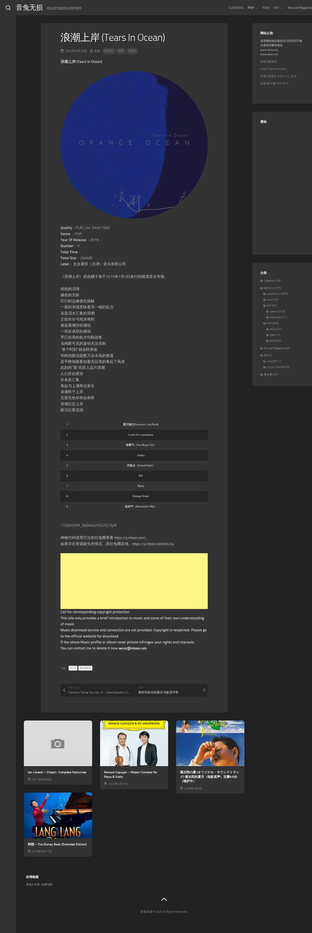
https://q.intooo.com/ (131, 538)
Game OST (275, 312)
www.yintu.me (269, 51)
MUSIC (109, 52)
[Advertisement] (134, 582)
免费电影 (47, 885)
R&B (272, 336)
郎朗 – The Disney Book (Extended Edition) (57, 845)
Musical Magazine (292, 8)
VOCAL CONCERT (276, 368)
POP (243, 8)
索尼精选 (85, 669)
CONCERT (272, 362)
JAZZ (272, 330)
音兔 (97, 52)
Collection (269, 282)
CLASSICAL (228, 8)
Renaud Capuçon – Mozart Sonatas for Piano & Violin (130, 775)
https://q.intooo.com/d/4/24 (155, 545)
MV (266, 356)
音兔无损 (38, 8)
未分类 (268, 375)
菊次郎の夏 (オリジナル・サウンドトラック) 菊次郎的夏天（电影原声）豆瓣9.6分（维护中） (209, 777)
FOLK (258, 8)
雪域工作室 (33, 885)
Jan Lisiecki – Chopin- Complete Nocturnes (57, 773)
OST (268, 8)
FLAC (73, 669)
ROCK (133, 52)
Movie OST (276, 318)
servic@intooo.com (134, 649)
